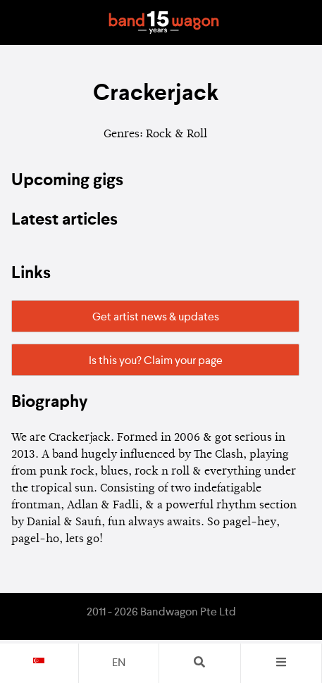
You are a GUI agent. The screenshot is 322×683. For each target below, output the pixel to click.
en (118, 663)
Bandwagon (164, 22)
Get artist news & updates (155, 317)
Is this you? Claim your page (156, 361)
